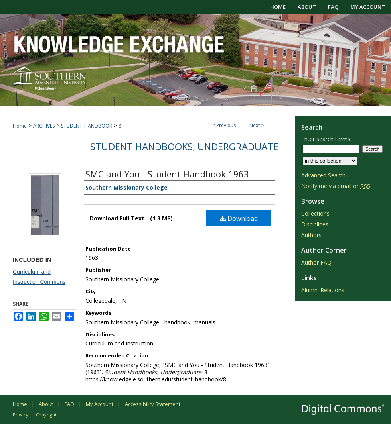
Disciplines (314, 224)
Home (20, 125)
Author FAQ (316, 262)
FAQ (69, 404)
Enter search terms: (326, 139)
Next (254, 125)
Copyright (46, 415)
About (46, 404)
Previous (226, 125)
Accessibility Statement (152, 404)
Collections (315, 213)
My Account (99, 404)
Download (239, 218)
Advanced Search (323, 175)
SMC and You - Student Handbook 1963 (167, 174)
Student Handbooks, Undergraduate (184, 146)
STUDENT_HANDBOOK (86, 125)
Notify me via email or (335, 186)
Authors (311, 235)
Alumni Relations (322, 290)
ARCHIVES (44, 125)
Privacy (20, 415)
